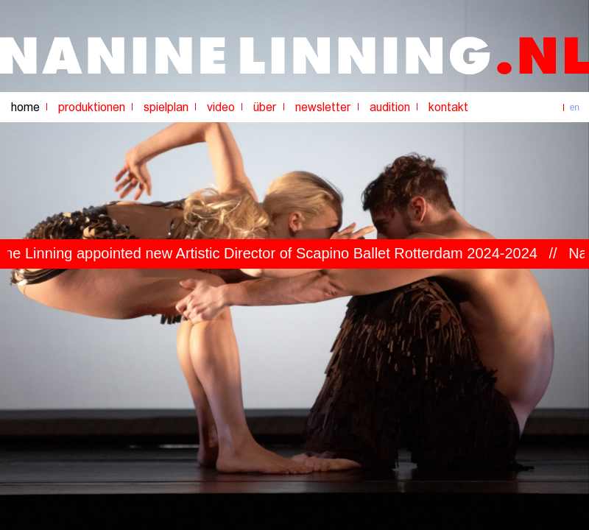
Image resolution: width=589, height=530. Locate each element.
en (574, 107)
